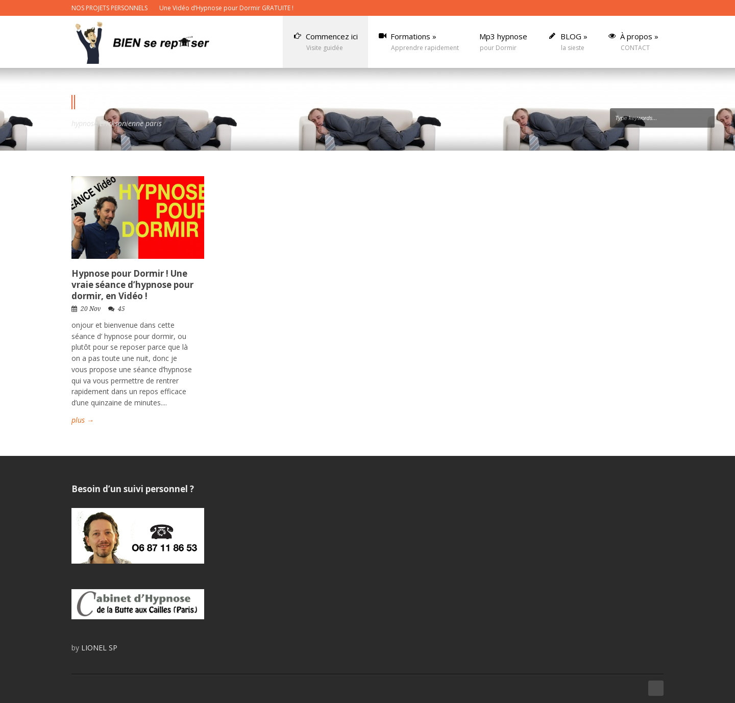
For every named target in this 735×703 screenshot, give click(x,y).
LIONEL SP (99, 647)
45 (121, 308)
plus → (82, 420)
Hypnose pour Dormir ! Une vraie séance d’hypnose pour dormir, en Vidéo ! (132, 285)
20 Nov (91, 308)
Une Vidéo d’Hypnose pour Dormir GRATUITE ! (226, 8)
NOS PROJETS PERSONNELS (109, 8)
